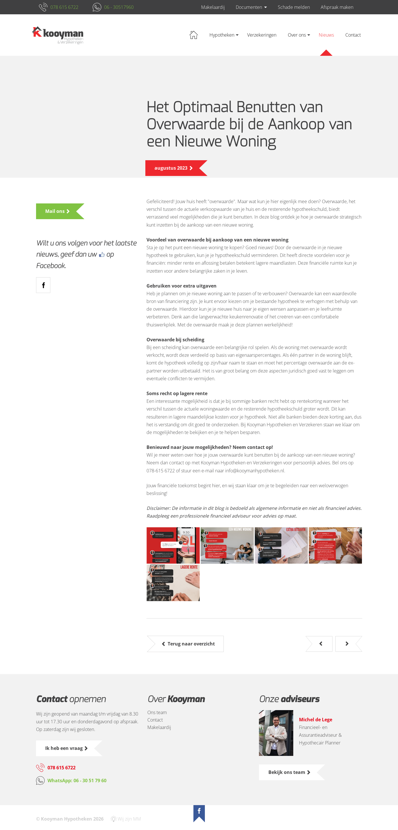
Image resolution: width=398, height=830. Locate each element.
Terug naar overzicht (191, 644)
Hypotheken (221, 35)
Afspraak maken (337, 7)
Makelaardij (213, 7)
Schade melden (294, 7)
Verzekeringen (261, 35)
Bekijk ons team (287, 772)
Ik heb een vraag (65, 748)
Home (194, 35)
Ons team (157, 712)
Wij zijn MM (129, 819)
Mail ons (56, 211)
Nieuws (326, 35)
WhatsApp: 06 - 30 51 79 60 (76, 780)
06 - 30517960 (119, 7)
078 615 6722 (64, 7)
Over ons (297, 35)
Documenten (249, 7)
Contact (353, 35)
